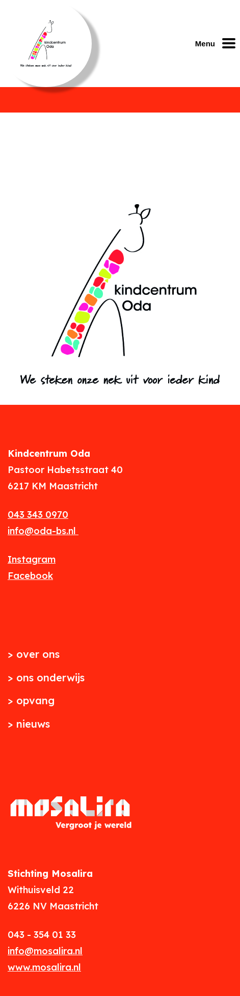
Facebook (30, 576)
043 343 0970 (38, 514)
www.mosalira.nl (44, 967)
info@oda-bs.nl (43, 531)
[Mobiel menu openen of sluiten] (217, 43)
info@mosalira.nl (45, 951)
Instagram (32, 559)
